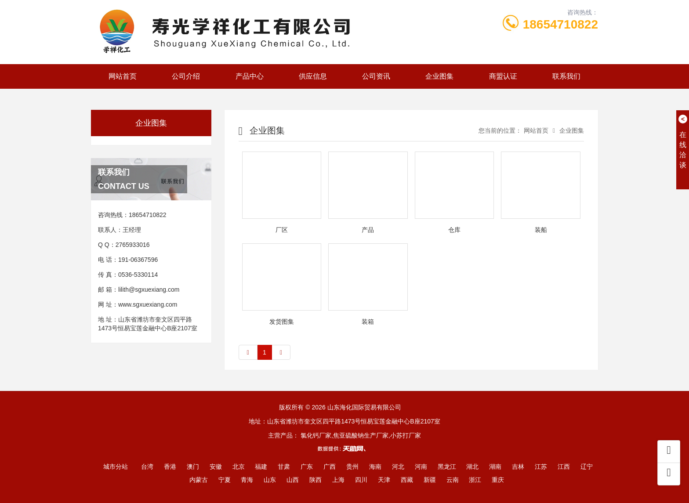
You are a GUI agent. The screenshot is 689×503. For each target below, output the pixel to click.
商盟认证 (503, 76)
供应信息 (313, 76)
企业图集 (439, 76)
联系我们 (566, 76)
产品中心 (250, 76)
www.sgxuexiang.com (148, 304)
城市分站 (115, 466)
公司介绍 (186, 76)
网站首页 (123, 76)
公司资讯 (376, 76)
